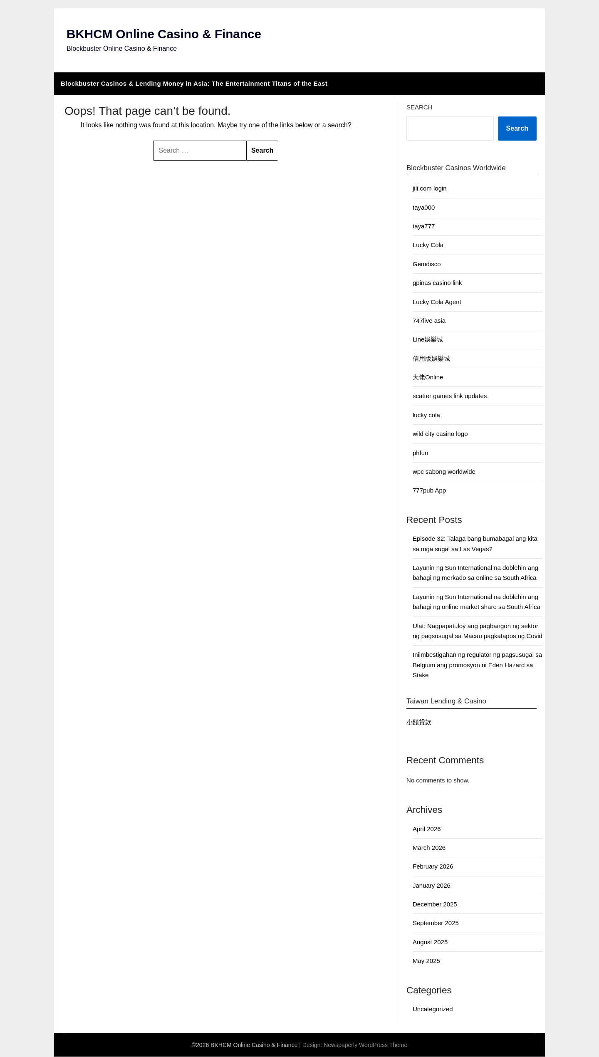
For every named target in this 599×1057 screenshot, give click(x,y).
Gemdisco (427, 263)
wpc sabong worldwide (444, 471)
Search (419, 107)
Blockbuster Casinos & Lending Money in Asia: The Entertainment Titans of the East (194, 83)
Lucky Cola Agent (437, 301)
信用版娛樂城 (431, 358)
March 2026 (429, 847)
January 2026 (431, 885)
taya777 (424, 226)
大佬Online (428, 377)
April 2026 (427, 828)
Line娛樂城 (428, 339)
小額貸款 (418, 721)
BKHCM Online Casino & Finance (165, 34)
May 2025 (426, 961)
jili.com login (430, 188)
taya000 (424, 207)
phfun (420, 452)
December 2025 (435, 904)
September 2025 (436, 923)
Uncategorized (433, 1009)
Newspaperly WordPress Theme (365, 1045)
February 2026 (433, 866)
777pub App (429, 490)
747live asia (429, 320)
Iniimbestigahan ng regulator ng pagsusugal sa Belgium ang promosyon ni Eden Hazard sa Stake (477, 665)
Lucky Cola (428, 245)
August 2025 (430, 942)
